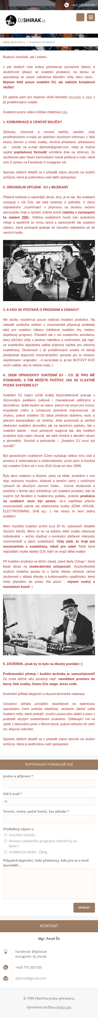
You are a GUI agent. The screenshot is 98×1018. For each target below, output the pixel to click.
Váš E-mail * (12, 794)
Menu (91, 17)
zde (64, 112)
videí (88, 97)
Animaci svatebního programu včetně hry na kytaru (43, 844)
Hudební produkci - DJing (28, 852)
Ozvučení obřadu (22, 835)
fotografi (74, 97)
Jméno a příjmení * (18, 776)
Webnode (63, 1007)
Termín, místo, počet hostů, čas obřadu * (36, 812)
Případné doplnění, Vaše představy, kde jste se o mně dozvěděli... (46, 863)
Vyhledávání (80, 17)
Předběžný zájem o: (18, 829)
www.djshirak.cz (14, 42)
